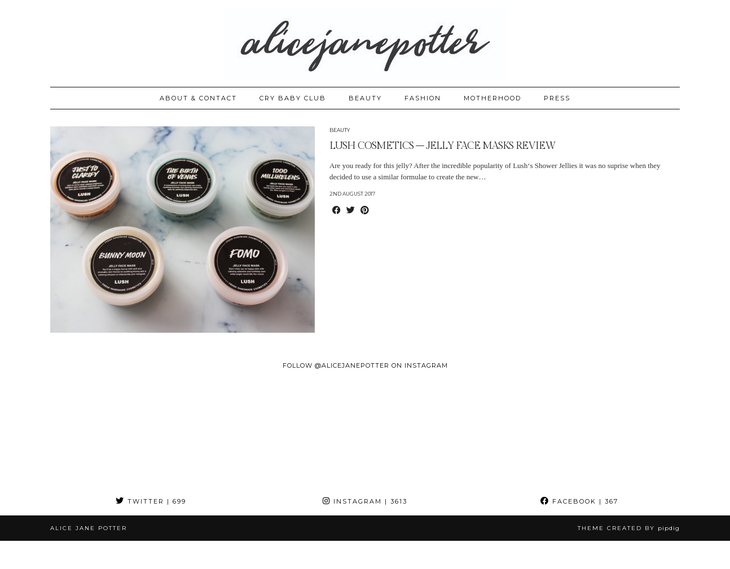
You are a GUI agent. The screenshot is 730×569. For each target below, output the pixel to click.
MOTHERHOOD (492, 98)
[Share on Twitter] (351, 211)
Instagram (365, 501)
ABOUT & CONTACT (198, 98)
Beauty (339, 130)
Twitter (151, 501)
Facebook (579, 501)
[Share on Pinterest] (365, 211)
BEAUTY (365, 98)
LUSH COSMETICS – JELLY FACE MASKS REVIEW (442, 146)
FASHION (422, 98)
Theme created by (629, 528)
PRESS (557, 98)
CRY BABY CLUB (293, 98)
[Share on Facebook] (336, 211)
